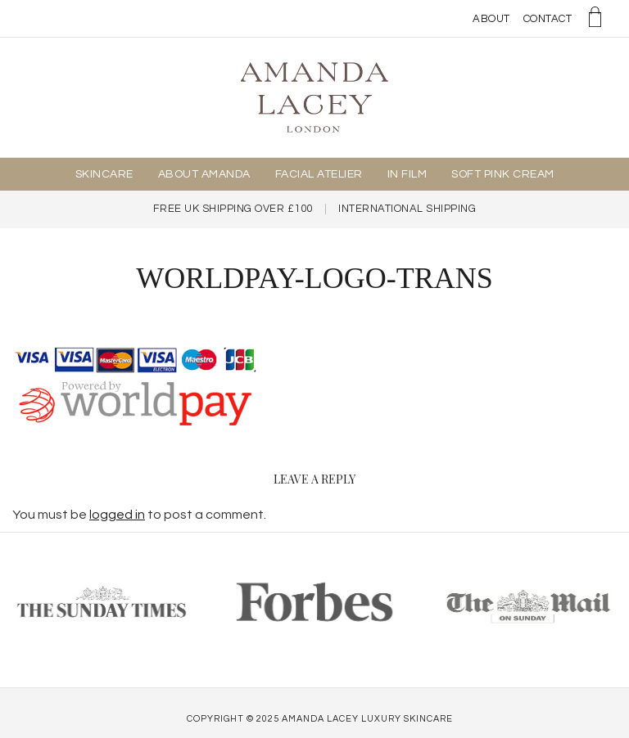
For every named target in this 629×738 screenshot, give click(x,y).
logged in (117, 514)
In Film (407, 174)
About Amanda (204, 174)
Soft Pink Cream (502, 174)
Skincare (104, 174)
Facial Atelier (319, 174)
